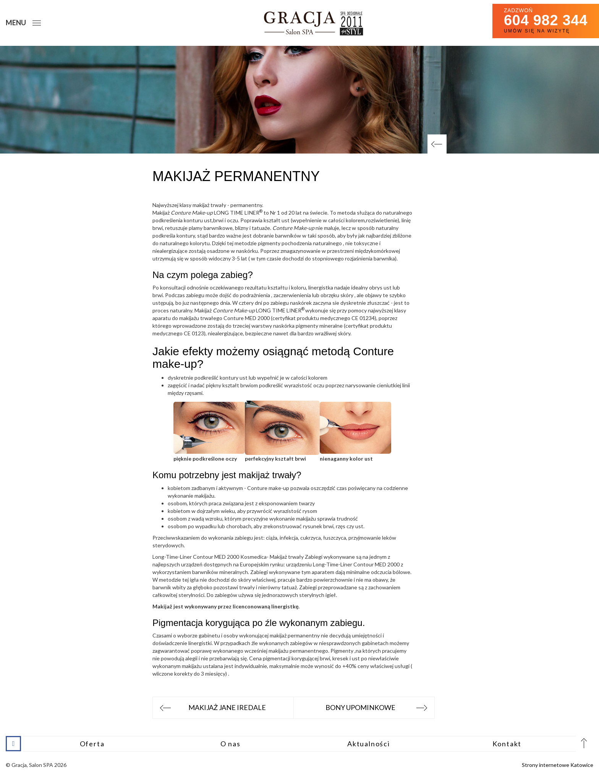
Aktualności (368, 743)
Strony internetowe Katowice (557, 765)
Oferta (92, 743)
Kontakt (507, 743)
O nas (230, 743)
